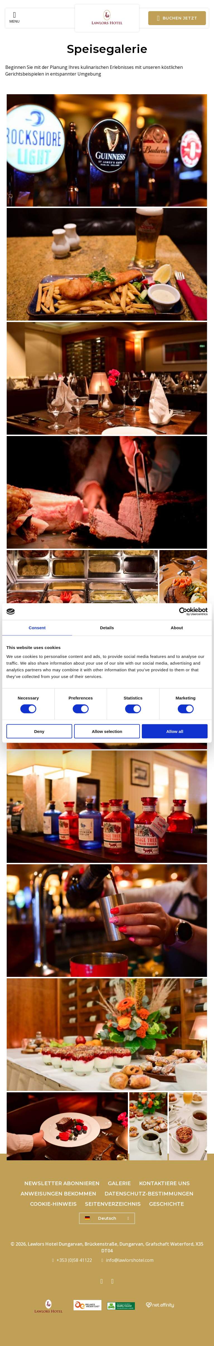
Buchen (177, 18)
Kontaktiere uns (164, 1183)
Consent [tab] (37, 627)
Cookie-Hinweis (53, 1204)
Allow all (174, 731)
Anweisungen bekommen (58, 1194)
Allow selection (107, 731)
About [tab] (177, 627)
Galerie (119, 1183)
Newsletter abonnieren (61, 1183)
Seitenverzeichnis (113, 1204)
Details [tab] (107, 627)
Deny (39, 731)
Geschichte (166, 1204)
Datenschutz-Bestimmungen (148, 1194)
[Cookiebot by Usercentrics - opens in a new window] (183, 611)
